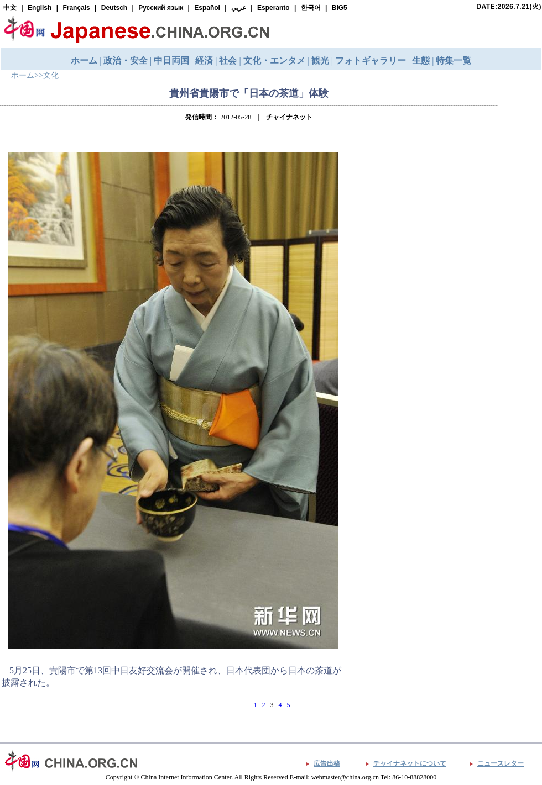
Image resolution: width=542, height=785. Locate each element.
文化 (51, 75)
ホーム (22, 75)
